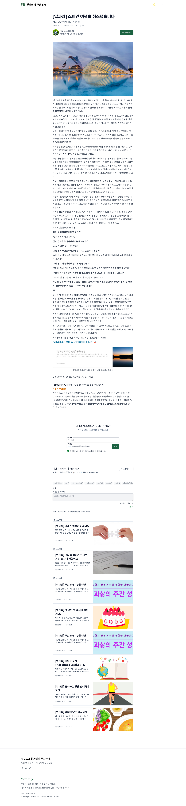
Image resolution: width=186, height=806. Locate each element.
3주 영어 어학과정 (67, 153)
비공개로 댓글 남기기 (126, 503)
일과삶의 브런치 (61, 384)
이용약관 (81, 451)
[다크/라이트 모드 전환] (154, 4)
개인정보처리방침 (90, 451)
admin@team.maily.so (44, 787)
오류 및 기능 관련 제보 (48, 784)
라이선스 (56, 796)
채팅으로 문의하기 (62, 787)
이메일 (70, 444)
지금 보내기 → (126, 469)
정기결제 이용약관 (46, 796)
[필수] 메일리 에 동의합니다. (88, 451)
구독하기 (126, 32)
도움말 (23, 784)
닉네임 (70, 437)
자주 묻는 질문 (33, 784)
